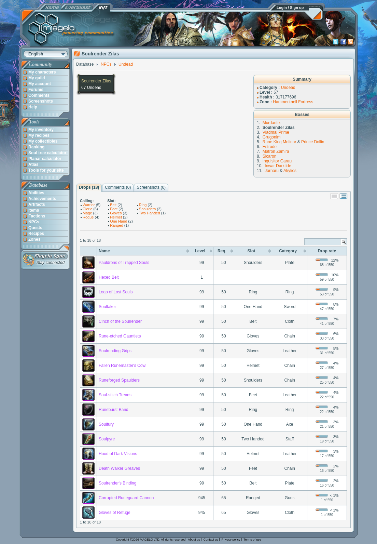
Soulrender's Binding (117, 483)
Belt (113, 205)
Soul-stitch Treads (115, 395)
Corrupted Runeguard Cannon (126, 497)
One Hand (118, 221)
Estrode (270, 146)
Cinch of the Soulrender (120, 321)
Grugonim (272, 137)
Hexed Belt (109, 277)
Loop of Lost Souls (115, 292)
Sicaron (270, 156)
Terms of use (252, 539)
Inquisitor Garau (277, 161)
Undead (288, 87)
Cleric (87, 209)
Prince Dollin (312, 142)
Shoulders (147, 209)
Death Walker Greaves (119, 468)
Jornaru (272, 170)
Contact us (211, 539)
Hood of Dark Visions (118, 453)
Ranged (116, 225)
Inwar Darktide (278, 165)
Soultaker (107, 306)
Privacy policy (231, 539)
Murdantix (272, 122)
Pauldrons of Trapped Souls (124, 262)
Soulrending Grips (115, 350)
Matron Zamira (276, 151)
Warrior (89, 205)
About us (194, 539)
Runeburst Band (113, 409)
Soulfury (106, 424)
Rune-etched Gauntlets (120, 336)
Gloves (116, 213)
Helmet (116, 217)
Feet (113, 209)
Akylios (289, 170)
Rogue (88, 217)
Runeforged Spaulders (119, 380)
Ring (143, 205)
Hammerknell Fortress (293, 101)
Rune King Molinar (279, 142)
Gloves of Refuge (114, 512)
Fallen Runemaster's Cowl (122, 365)
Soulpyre (107, 439)
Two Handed (149, 213)
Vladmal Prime (276, 132)
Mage (87, 213)
